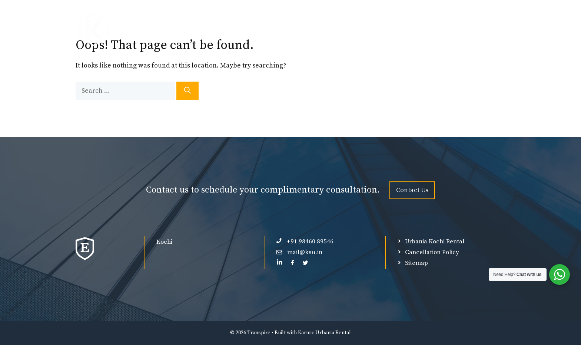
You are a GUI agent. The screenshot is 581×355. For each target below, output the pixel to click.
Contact (486, 30)
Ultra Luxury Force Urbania (419, 30)
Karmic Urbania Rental (324, 332)
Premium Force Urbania (253, 30)
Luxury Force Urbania (334, 30)
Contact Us (412, 190)
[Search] (187, 91)
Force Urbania (182, 30)
